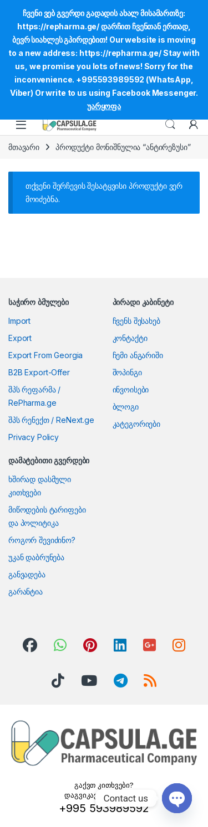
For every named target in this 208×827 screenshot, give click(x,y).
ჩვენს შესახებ (136, 320)
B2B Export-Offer (39, 372)
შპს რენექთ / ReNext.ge (51, 420)
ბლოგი (126, 406)
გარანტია (25, 591)
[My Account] (193, 124)
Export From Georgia (45, 355)
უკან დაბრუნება (36, 557)
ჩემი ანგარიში (138, 355)
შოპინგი (127, 372)
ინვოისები (131, 389)
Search (170, 124)
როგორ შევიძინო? (41, 540)
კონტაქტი (130, 338)
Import (19, 320)
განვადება (26, 574)
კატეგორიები (136, 423)
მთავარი (23, 147)
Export (20, 338)
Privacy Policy (33, 437)
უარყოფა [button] (104, 106)
